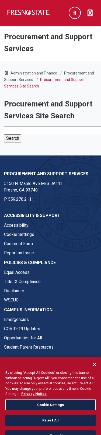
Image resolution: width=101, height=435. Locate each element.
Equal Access (17, 272)
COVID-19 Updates (22, 328)
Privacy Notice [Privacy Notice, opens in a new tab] (34, 398)
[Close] (94, 369)
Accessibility (16, 225)
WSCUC (11, 300)
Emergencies (16, 319)
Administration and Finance (34, 73)
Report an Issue (19, 252)
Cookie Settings (19, 234)
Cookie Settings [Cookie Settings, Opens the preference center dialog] (50, 409)
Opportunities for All (23, 337)
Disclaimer (14, 290)
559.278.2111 (21, 199)
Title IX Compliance (22, 281)
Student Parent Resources (29, 347)
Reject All (50, 424)
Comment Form (18, 243)
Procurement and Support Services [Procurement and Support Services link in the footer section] (46, 173)
